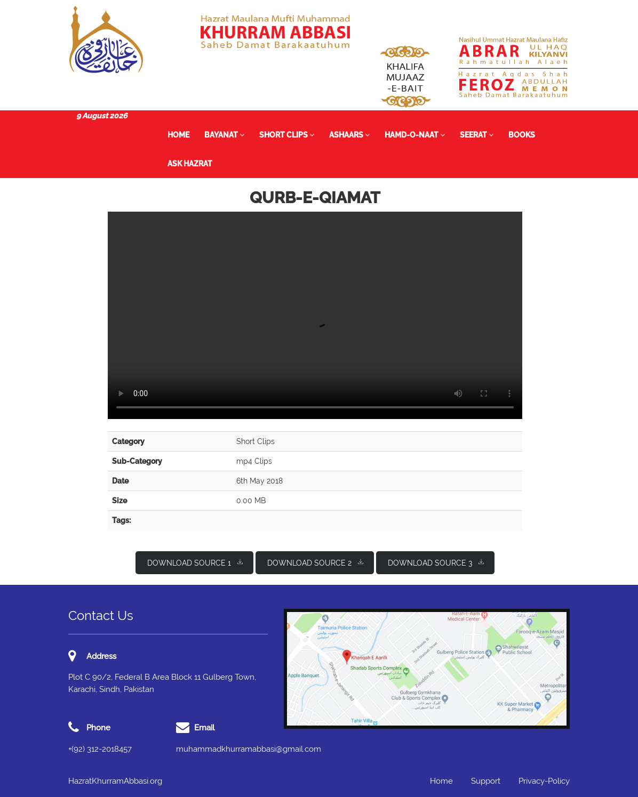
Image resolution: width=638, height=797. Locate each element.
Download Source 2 (315, 562)
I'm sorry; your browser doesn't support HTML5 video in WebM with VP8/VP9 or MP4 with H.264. (315, 315)
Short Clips (286, 135)
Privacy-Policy (544, 781)
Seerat (476, 135)
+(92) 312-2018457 (100, 749)
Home (178, 135)
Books (521, 135)
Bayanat (224, 135)
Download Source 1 (195, 562)
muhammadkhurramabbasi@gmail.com (248, 749)
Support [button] (485, 781)
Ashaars (349, 135)
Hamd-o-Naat (415, 135)
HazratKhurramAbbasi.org (115, 781)
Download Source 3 (436, 562)
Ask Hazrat (190, 163)
